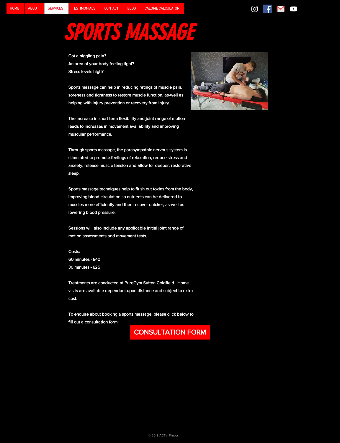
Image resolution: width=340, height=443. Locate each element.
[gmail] (280, 9)
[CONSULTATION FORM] (170, 332)
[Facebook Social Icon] (267, 9)
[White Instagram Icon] (254, 9)
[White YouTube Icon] (293, 9)
